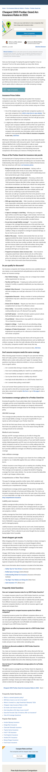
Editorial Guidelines (8, 51)
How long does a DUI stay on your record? (16, 710)
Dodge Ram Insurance (10, 725)
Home (3, 8)
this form (25, 391)
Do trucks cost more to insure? (13, 707)
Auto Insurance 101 (11, 583)
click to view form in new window (32, 113)
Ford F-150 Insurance (10, 732)
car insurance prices (27, 165)
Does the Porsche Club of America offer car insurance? (20, 712)
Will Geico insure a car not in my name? (15, 700)
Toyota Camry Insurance (11, 730)
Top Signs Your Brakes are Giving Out (16, 580)
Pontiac (27, 8)
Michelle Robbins (38, 42)
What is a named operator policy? (14, 697)
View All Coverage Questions (12, 715)
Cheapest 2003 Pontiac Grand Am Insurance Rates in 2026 (21, 688)
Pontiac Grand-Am (35, 8)
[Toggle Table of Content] (13, 90)
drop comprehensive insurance (11, 497)
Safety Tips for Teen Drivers (13, 569)
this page (36, 391)
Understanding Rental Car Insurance (16, 575)
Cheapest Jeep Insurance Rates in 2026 (15, 705)
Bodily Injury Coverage (12, 572)
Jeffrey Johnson (18, 42)
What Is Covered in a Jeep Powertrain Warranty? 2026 (20, 702)
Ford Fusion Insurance (10, 742)
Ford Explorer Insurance (11, 735)
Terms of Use (29, 758)
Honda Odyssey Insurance (11, 722)
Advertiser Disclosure (40, 46)
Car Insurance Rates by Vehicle (15, 8)
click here (16, 135)
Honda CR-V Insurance (10, 737)
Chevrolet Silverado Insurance (12, 727)
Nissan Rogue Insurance (11, 740)
